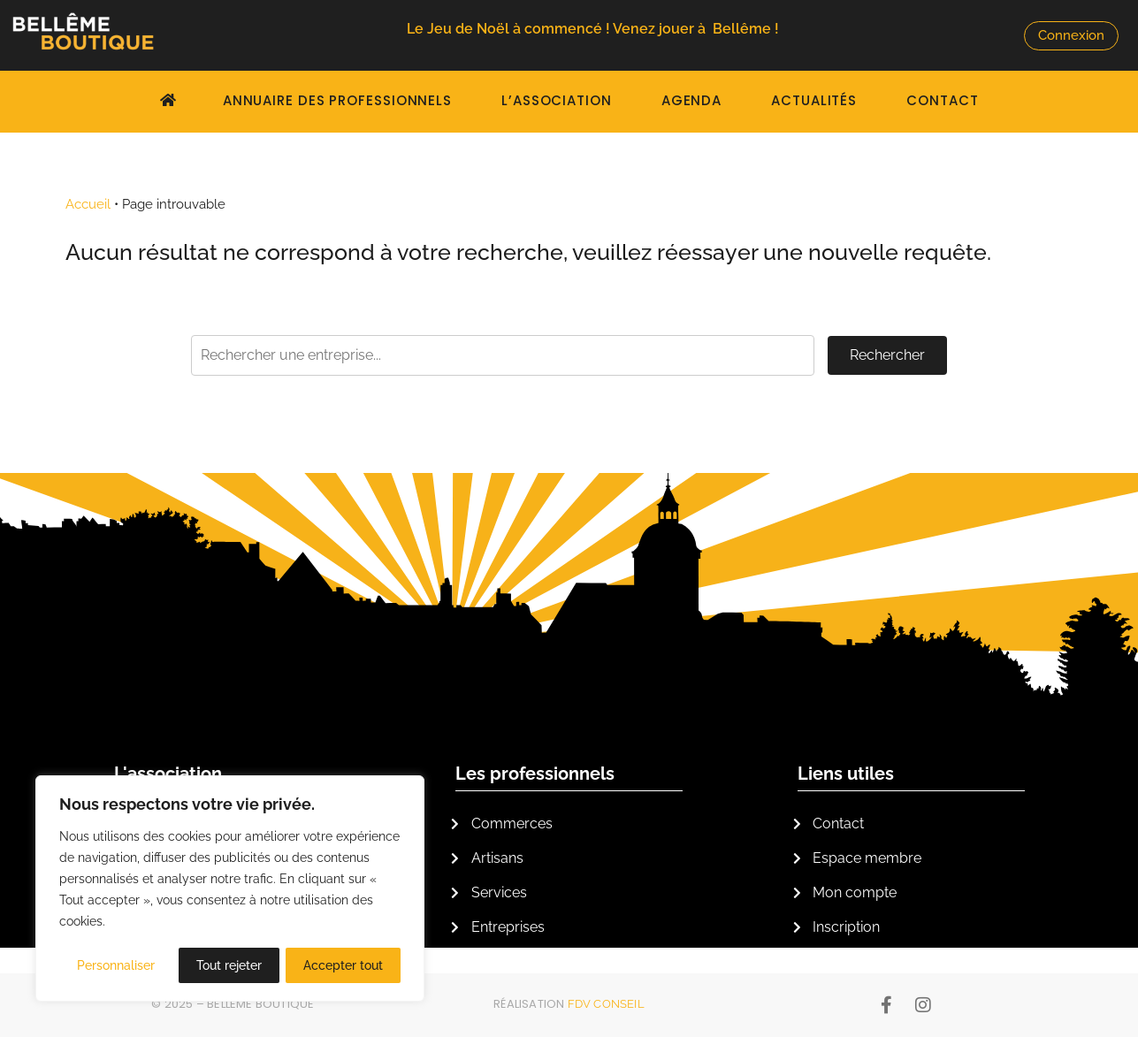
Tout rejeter (229, 965)
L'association (168, 773)
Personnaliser (116, 965)
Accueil (88, 204)
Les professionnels (535, 773)
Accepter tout (343, 965)
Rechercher (887, 355)
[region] (229, 889)
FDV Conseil (606, 1003)
